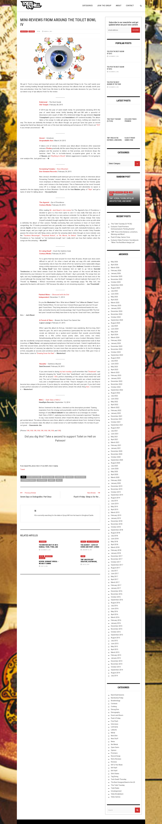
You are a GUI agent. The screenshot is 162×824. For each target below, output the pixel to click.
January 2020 (116, 483)
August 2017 (115, 568)
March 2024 (115, 337)
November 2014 (116, 664)
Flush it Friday (115, 718)
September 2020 (117, 460)
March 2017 (115, 582)
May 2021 (114, 437)
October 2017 (116, 562)
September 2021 (117, 425)
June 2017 (114, 573)
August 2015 (115, 638)
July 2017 (114, 571)
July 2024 (114, 326)
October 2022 (116, 387)
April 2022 (114, 404)
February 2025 (116, 305)
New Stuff (24, 31)
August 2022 (115, 393)
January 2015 (116, 658)
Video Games (115, 797)
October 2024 (116, 317)
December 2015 (116, 626)
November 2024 (116, 314)
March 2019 (115, 512)
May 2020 (114, 471)
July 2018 (114, 536)
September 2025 (117, 285)
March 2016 (115, 617)
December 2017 (116, 556)
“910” (98, 125)
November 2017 (116, 559)
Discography (115, 712)
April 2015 (114, 649)
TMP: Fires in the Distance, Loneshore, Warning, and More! (114, 140)
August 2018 (115, 533)
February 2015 (116, 655)
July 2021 (114, 431)
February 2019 (116, 515)
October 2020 (116, 457)
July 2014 (114, 676)
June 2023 (114, 364)
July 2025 (114, 291)
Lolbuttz (114, 730)
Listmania (43, 541)
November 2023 (116, 349)
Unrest (51, 480)
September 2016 (117, 600)
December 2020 (116, 451)
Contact (130, 6)
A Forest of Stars (46, 320)
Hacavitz (42, 364)
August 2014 (115, 673)
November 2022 (116, 384)
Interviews (114, 724)
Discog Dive (115, 709)
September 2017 (117, 565)
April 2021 (114, 439)
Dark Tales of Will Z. (53, 400)
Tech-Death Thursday (118, 779)
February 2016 (116, 620)
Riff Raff (114, 768)
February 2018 (116, 550)
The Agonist (42, 480)
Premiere (114, 753)
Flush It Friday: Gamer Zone (120, 237)
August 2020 (115, 463)
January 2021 (116, 448)
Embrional (59, 477)
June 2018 (114, 539)
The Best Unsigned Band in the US (123, 782)
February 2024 (116, 340)
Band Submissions (117, 695)
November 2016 (116, 594)
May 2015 (114, 646)
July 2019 (114, 501)
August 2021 (115, 428)
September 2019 (117, 495)
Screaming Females (28, 480)
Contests (114, 703)
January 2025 (116, 308)
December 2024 (116, 311)
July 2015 (114, 641)
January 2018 (116, 553)
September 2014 (117, 670)
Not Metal (114, 744)
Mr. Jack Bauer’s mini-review (60, 210)
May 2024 (114, 332)
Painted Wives (44, 295)
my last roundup (66, 372)
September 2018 (117, 530)
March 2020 (115, 477)
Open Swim (115, 747)
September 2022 (117, 390)
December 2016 (116, 591)
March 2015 (115, 652)
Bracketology (115, 701)
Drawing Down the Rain (45, 353)
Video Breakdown (93, 541)
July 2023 (114, 361)
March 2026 (115, 267)
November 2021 (116, 419)
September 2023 (117, 355)
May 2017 (114, 576)
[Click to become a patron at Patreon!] (60, 453)
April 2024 (114, 334)
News (82, 556)
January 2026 (116, 273)
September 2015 (117, 635)
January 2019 (116, 518)
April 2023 (114, 369)
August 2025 (115, 288)
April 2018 (114, 544)
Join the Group (104, 6)
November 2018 (116, 524)
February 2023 (116, 375)
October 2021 (116, 422)
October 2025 (116, 282)
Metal (83, 541)
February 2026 (116, 270)
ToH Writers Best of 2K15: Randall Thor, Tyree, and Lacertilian (48, 547)
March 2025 (115, 302)
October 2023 (116, 352)
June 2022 (114, 399)
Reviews (31, 31)
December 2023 (116, 346)
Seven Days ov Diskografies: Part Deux (35, 497)
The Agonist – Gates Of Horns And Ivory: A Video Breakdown (90, 547)
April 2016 (114, 614)
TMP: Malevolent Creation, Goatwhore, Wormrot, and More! (89, 562)
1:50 (55, 377)
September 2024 (117, 320)
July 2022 (114, 396)
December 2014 (116, 661)
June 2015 (114, 643)
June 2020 (114, 469)
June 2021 (114, 434)
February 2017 (116, 585)
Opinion (113, 750)
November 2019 (116, 489)
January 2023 (116, 378)
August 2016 (115, 603)
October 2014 (116, 667)
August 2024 (115, 323)
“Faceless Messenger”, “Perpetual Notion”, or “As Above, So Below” (50, 235)
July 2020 (114, 466)
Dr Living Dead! (45, 251)
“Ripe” (90, 189)
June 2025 (114, 294)
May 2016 (114, 611)
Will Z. (41, 400)
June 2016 (114, 608)
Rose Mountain (62, 169)
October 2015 (116, 632)
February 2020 (116, 480)
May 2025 (114, 297)
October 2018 (116, 527)
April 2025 (114, 300)
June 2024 (114, 329)
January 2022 (116, 413)
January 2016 (116, 623)
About (119, 6)
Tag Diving (114, 776)
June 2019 (114, 504)
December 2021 (116, 416)
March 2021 (115, 442)
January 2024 (116, 343)
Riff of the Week (117, 765)
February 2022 (116, 410)
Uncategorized (116, 791)
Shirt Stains (115, 773)
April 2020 (114, 474)
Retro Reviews (116, 759)
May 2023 (114, 367)
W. (39, 31)
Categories (87, 6)
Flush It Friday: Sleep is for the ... (87, 497)
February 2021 (116, 445)
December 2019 (116, 486)
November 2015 (116, 629)
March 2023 (115, 372)
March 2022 (115, 407)
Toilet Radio (115, 788)
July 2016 (114, 606)
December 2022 (116, 381)
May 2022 (114, 402)
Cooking (114, 706)
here (87, 387)
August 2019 (115, 498)
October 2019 (116, 492)
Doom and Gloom (117, 715)
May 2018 (114, 541)
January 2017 (116, 588)
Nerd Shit (114, 736)
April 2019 (114, 509)
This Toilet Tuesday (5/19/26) (121, 224)
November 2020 (116, 454)
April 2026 (114, 265)
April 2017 (114, 579)
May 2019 (114, 506)
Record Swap (115, 756)
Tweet (22, 469)
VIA (28, 431)
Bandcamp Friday (117, 698)
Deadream (92, 372)
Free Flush (114, 721)
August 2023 (115, 358)
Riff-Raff (114, 771)
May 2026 (114, 262)
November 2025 (116, 279)
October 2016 (116, 597)
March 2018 (115, 547)
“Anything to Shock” (58, 156)
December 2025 (116, 276)
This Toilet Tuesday (118, 785)
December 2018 (116, 521)
